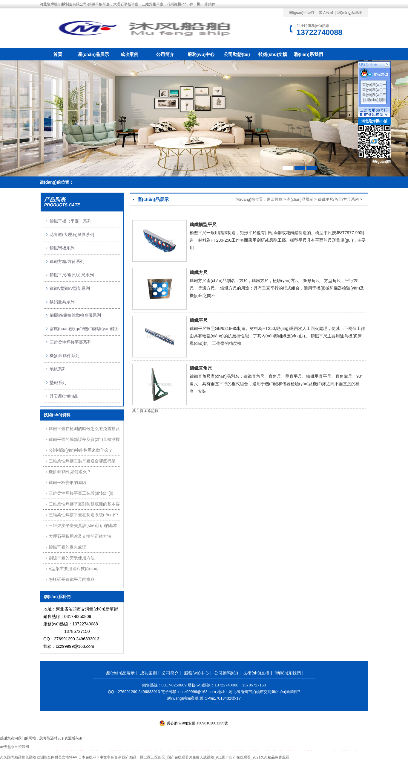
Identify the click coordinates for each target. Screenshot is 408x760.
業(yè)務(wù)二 (374, 90)
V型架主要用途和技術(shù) (74, 568)
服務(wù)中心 (201, 54)
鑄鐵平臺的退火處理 (67, 547)
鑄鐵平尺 (199, 320)
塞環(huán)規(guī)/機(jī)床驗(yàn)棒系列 (84, 331)
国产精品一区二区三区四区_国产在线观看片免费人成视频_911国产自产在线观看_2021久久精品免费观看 (205, 757)
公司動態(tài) (237, 54)
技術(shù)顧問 (374, 100)
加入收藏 (326, 12)
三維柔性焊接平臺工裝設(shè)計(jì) (81, 493)
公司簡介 (165, 54)
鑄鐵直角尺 (201, 368)
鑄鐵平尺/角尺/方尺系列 (338, 199)
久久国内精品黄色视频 (18, 757)
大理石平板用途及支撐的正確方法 (80, 536)
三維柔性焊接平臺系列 (70, 342)
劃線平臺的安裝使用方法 (72, 557)
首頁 (57, 54)
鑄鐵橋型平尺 (203, 224)
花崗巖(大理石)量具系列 (72, 234)
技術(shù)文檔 (272, 54)
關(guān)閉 (381, 161)
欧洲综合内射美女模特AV (57, 757)
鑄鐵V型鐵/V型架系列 (70, 288)
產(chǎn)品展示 (93, 54)
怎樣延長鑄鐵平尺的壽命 (72, 579)
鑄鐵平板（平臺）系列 (70, 221)
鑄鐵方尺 (199, 272)
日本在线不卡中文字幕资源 (99, 757)
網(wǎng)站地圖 (349, 12)
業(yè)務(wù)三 (374, 95)
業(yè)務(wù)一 (374, 85)
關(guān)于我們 (301, 12)
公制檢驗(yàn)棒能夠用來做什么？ (81, 450)
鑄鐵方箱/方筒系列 (67, 261)
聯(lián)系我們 (308, 54)
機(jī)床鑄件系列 (64, 355)
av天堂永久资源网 (14, 747)
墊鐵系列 (58, 382)
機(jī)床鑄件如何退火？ (70, 471)
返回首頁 (274, 199)
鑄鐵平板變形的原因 (67, 482)
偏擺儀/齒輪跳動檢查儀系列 (75, 315)
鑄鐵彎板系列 (62, 248)
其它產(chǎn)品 (64, 396)
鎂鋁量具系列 (62, 301)
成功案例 (129, 54)
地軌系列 (58, 369)
